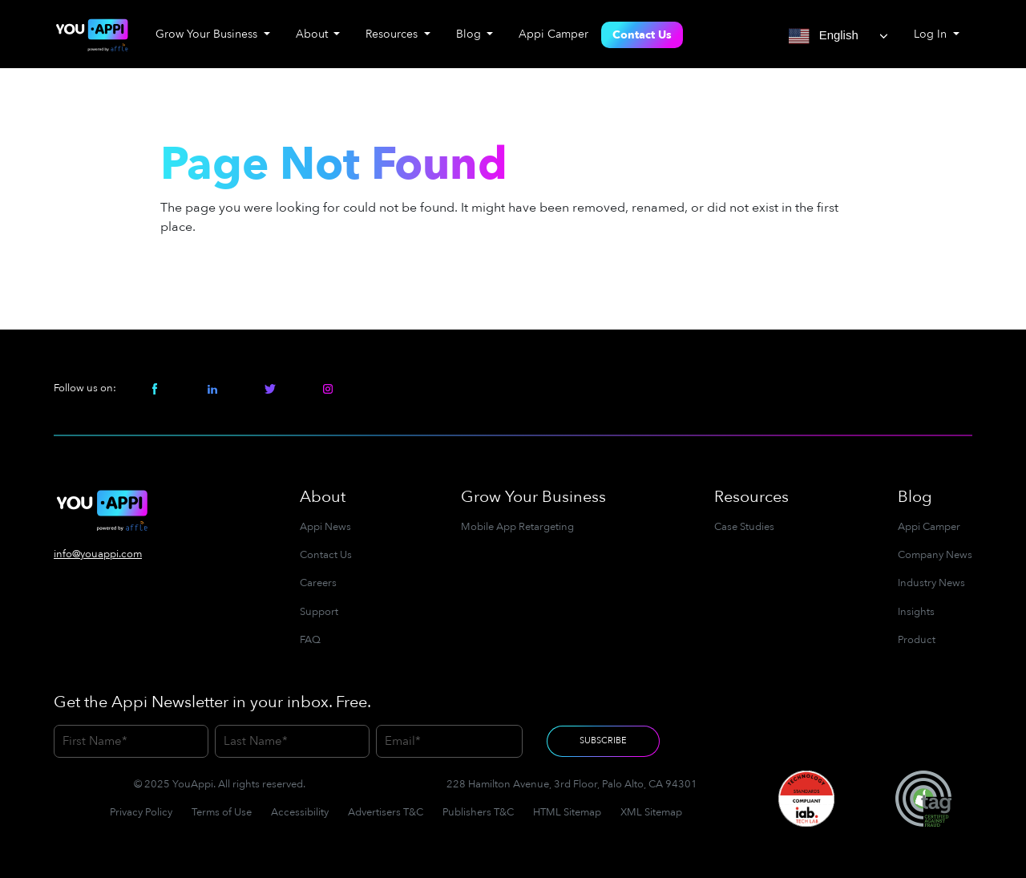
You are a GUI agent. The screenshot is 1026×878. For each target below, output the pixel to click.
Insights (916, 612)
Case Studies (744, 527)
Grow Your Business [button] (208, 34)
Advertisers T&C (385, 812)
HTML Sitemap (567, 812)
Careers (318, 583)
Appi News (325, 527)
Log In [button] (932, 34)
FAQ (310, 640)
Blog (915, 497)
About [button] (313, 34)
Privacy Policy (141, 812)
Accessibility (300, 812)
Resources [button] (393, 34)
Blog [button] (470, 34)
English (823, 36)
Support (319, 612)
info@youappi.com (98, 554)
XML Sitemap (651, 812)
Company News (935, 555)
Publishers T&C (478, 812)
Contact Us (642, 34)
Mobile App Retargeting (517, 527)
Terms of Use (222, 812)
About (322, 497)
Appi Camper (553, 34)
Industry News (931, 583)
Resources (751, 497)
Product (916, 640)
